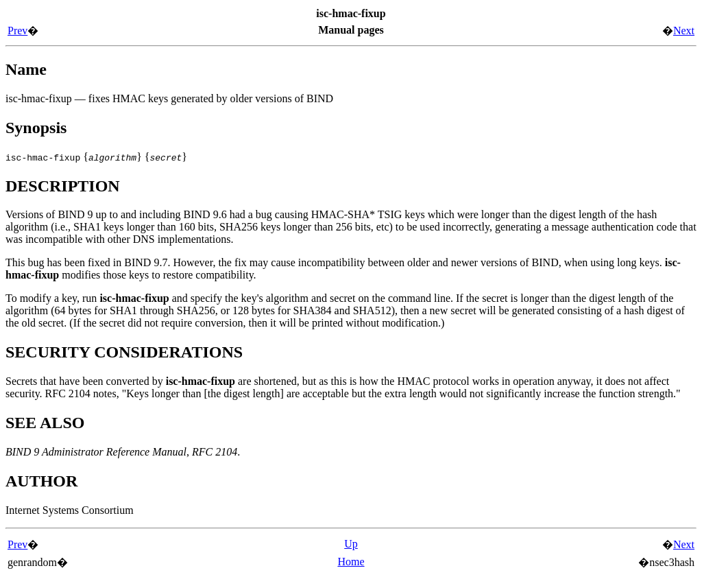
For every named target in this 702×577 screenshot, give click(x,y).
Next (683, 30)
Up (351, 544)
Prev (17, 30)
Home (350, 561)
